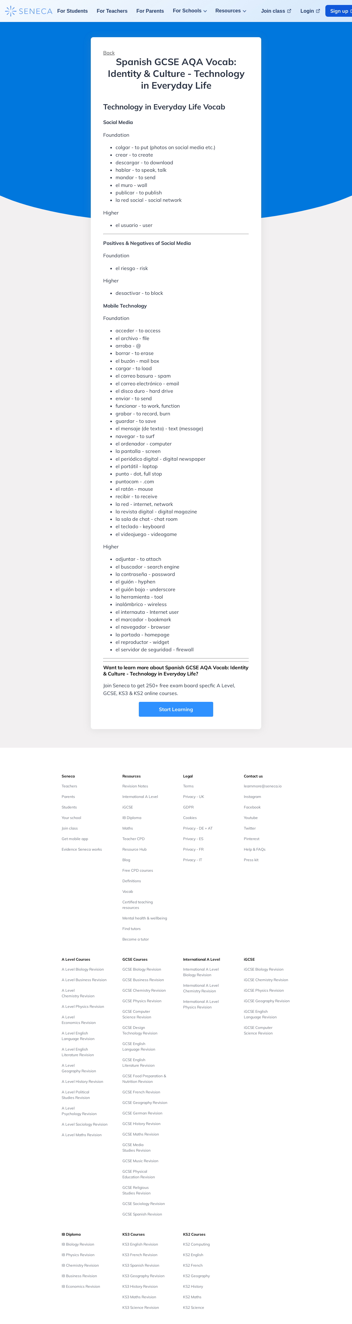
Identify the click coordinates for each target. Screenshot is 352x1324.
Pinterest (251, 838)
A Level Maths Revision (82, 1134)
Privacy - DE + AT (198, 828)
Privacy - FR (193, 849)
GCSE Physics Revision (141, 1001)
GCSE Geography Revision (144, 1102)
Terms (188, 786)
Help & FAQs (255, 849)
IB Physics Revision (78, 1254)
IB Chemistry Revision (80, 1265)
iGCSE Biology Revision (264, 969)
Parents (68, 796)
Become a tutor (135, 939)
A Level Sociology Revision (85, 1124)
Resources (228, 10)
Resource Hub (134, 849)
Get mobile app (75, 838)
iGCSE (127, 807)
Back (109, 53)
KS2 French (193, 1265)
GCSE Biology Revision (141, 969)
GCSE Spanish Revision (142, 1214)
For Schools (187, 10)
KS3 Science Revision (140, 1307)
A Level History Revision (82, 1081)
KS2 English (193, 1254)
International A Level (140, 796)
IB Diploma (131, 817)
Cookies (190, 817)
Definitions (131, 881)
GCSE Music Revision (140, 1160)
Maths (127, 828)
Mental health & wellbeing (144, 918)
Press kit (251, 859)
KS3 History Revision (140, 1286)
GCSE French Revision (141, 1092)
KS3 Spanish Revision (140, 1265)
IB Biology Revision (78, 1244)
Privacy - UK (193, 796)
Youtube (251, 817)
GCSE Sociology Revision (143, 1203)
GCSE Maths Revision (140, 1134)
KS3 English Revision (140, 1244)
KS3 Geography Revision (143, 1275)
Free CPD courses (137, 870)
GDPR (188, 807)
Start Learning (176, 709)
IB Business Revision (79, 1275)
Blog (126, 859)
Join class (70, 828)
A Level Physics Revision (83, 1006)
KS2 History (193, 1286)
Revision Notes (135, 786)
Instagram (252, 796)
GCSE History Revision (141, 1123)
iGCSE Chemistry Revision (266, 979)
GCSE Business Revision (143, 979)
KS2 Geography (196, 1275)
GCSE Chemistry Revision (144, 990)
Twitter (250, 828)
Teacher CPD (133, 838)
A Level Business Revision (84, 979)
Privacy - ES (193, 838)
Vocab (127, 891)
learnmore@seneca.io (263, 786)
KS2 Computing (196, 1244)
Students (69, 807)
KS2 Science (193, 1307)
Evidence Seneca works (82, 849)
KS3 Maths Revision (139, 1297)
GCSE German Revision (142, 1113)
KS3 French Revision (139, 1254)
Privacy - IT (192, 859)
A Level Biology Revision (83, 969)
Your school (71, 817)
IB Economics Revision (81, 1286)
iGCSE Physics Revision (264, 990)
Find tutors (131, 928)
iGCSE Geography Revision (267, 1001)
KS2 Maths (192, 1297)
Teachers (69, 786)
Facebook (252, 807)
